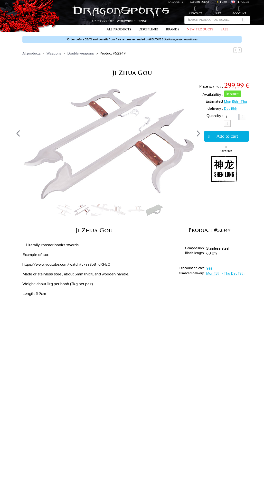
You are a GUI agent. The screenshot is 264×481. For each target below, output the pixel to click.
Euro (222, 2)
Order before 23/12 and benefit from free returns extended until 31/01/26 (132, 39)
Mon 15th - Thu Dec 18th (225, 273)
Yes (209, 268)
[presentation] (18, 133)
